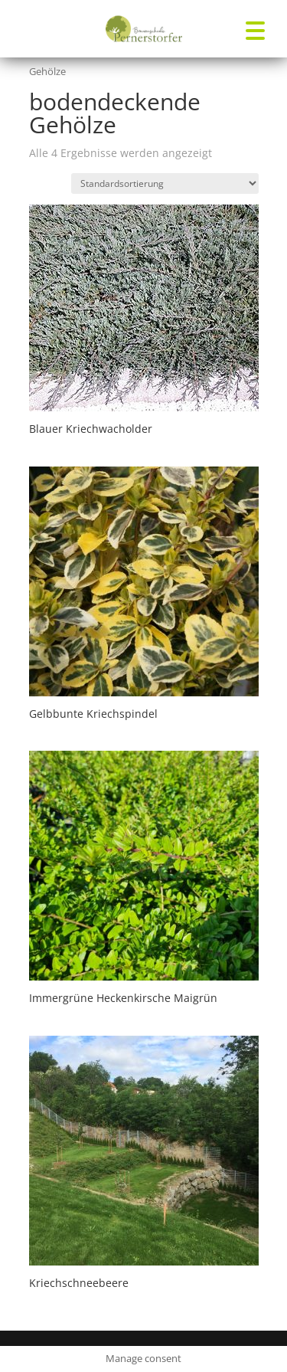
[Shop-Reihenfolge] (165, 183)
